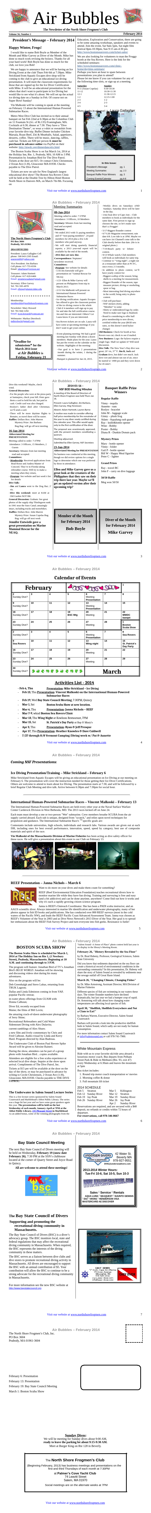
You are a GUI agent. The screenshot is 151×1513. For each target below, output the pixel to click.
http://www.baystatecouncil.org (25, 1288)
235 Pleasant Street (42, 1111)
